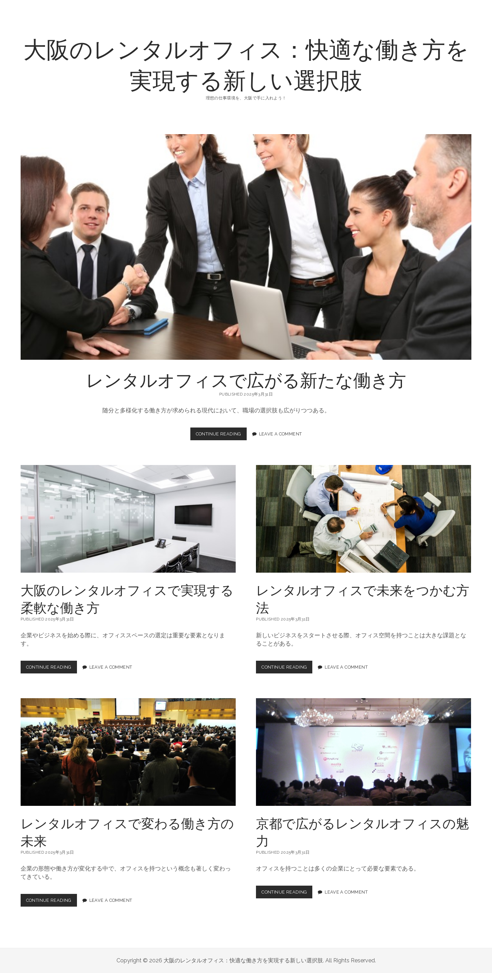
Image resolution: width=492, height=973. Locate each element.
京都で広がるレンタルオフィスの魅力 (363, 752)
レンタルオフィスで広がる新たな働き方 (246, 247)
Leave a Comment (280, 433)
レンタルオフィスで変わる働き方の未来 (128, 752)
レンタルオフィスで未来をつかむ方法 (363, 519)
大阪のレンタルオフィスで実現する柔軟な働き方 (128, 519)
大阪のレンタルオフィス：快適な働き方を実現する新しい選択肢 (246, 64)
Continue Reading (221, 435)
